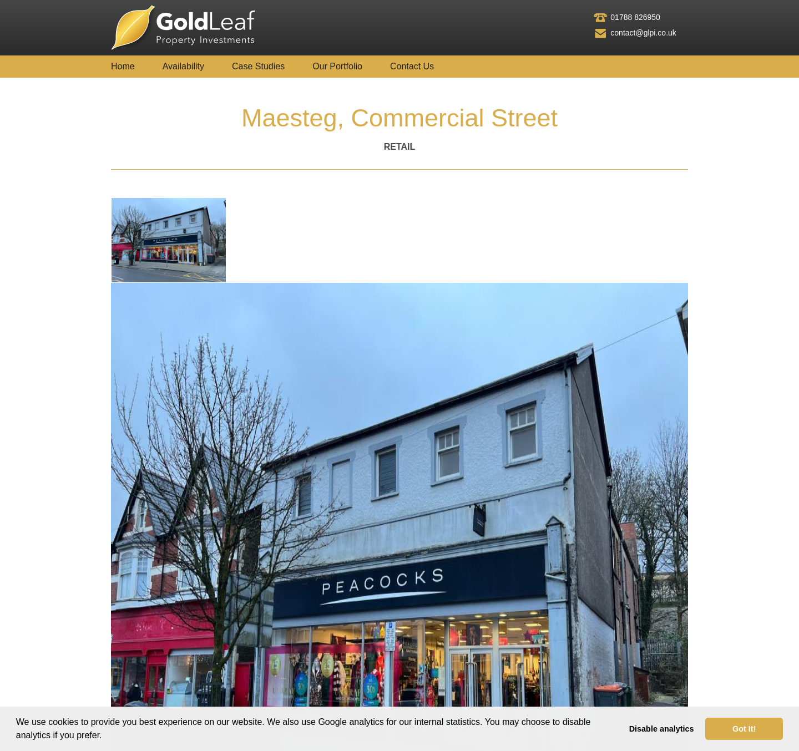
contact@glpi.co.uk (643, 32)
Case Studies (258, 66)
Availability (183, 66)
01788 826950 (635, 17)
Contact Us (412, 66)
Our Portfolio (337, 66)
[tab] (168, 240)
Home (123, 66)
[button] (106, 736)
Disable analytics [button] (661, 728)
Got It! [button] (744, 728)
